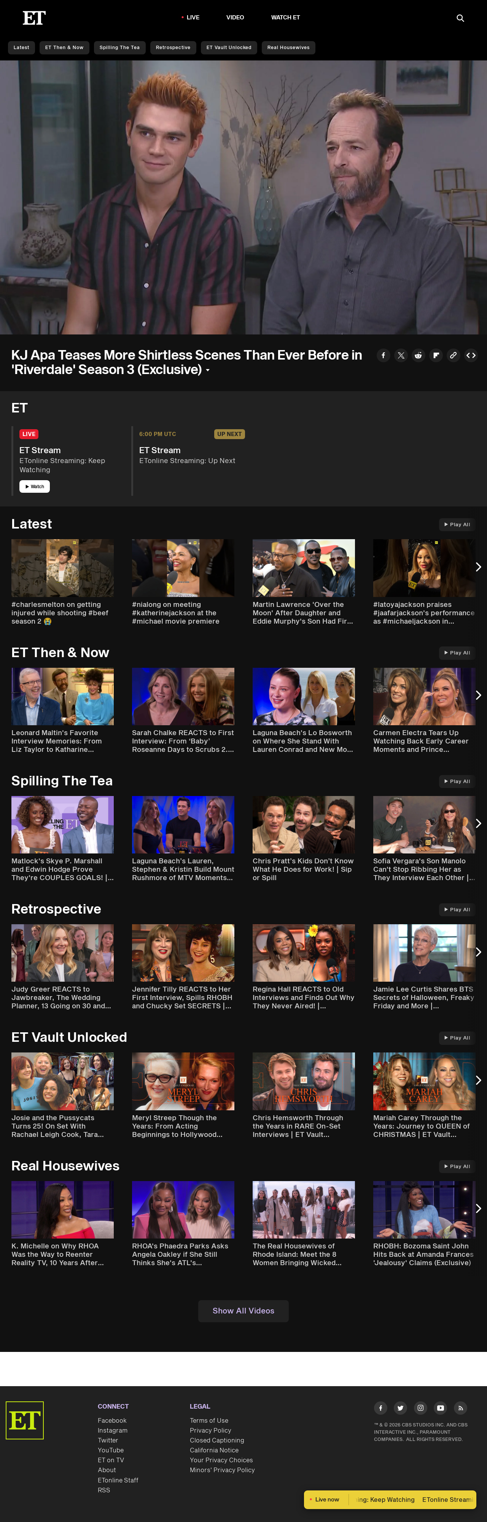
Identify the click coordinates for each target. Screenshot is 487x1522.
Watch (34, 486)
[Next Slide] (477, 570)
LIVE (193, 17)
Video (235, 17)
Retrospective (173, 47)
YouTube (111, 1450)
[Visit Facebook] (380, 1409)
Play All (457, 525)
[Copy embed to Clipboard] (471, 356)
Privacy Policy (210, 1430)
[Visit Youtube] (440, 1409)
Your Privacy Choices (221, 1460)
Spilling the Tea (120, 47)
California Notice (214, 1450)
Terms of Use (209, 1420)
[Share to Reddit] (418, 356)
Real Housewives (288, 47)
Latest (21, 47)
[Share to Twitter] (401, 356)
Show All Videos (243, 1311)
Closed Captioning (217, 1440)
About (107, 1470)
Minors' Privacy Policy (222, 1470)
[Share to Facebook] (383, 356)
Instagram (112, 1430)
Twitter (108, 1440)
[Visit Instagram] (420, 1409)
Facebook (112, 1420)
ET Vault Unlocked (229, 47)
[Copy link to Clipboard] (453, 356)
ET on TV (111, 1460)
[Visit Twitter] (400, 1409)
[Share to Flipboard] (436, 356)
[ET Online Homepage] (34, 17)
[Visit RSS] (460, 1409)
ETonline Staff (118, 1480)
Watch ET (286, 17)
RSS (104, 1490)
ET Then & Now (64, 47)
